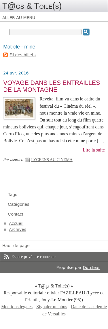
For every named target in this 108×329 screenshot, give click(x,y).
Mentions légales (17, 306)
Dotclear (91, 267)
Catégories (18, 204)
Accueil (16, 223)
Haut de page (16, 245)
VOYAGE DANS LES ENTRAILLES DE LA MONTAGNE (51, 86)
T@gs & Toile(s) (32, 5)
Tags (12, 194)
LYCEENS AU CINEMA (51, 160)
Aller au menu (18, 17)
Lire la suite (94, 149)
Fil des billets (23, 55)
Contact (15, 214)
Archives (17, 229)
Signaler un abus (51, 306)
